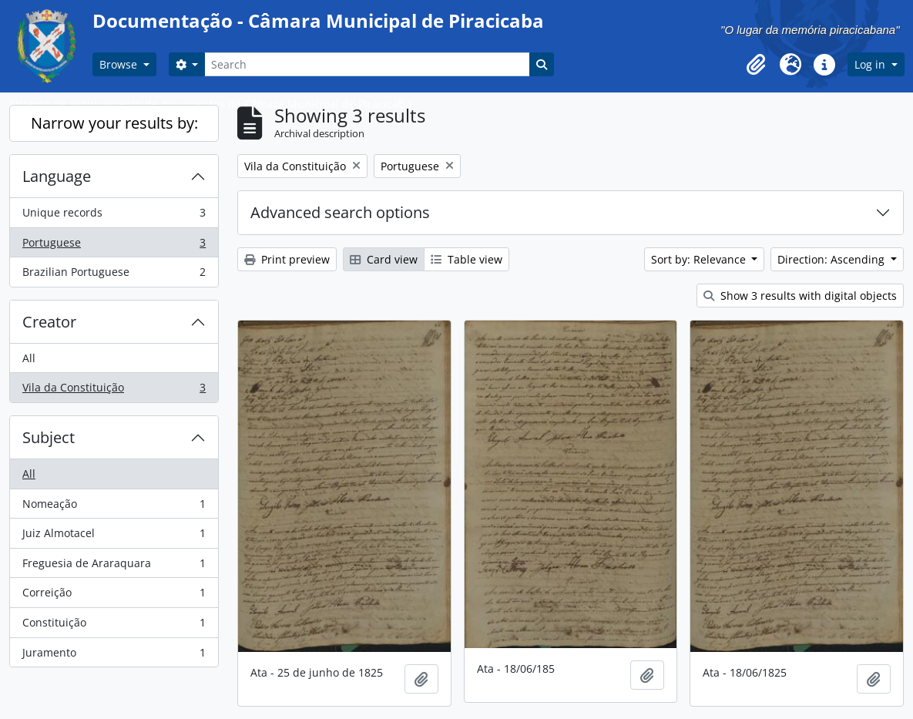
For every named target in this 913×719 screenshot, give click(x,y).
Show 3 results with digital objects (800, 295)
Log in (871, 64)
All (28, 358)
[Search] (366, 64)
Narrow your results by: (114, 123)
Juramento (114, 655)
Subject (48, 437)
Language (56, 176)
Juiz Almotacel (114, 536)
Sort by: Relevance (700, 259)
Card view (384, 259)
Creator (49, 321)
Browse (119, 64)
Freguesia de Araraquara (114, 566)
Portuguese (114, 245)
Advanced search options (340, 212)
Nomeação (114, 507)
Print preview (287, 259)
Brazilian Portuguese (114, 275)
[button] (757, 65)
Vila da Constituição (114, 390)
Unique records (114, 215)
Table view (466, 259)
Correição (114, 595)
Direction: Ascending (832, 259)
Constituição (114, 625)
